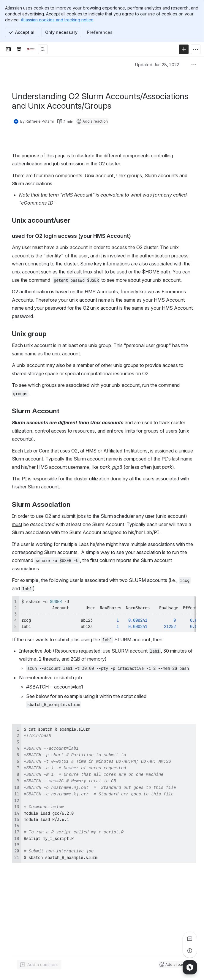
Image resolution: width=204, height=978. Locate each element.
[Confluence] (31, 49)
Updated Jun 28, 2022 (157, 64)
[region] (104, 614)
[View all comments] (189, 939)
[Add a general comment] (39, 964)
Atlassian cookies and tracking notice (57, 19)
